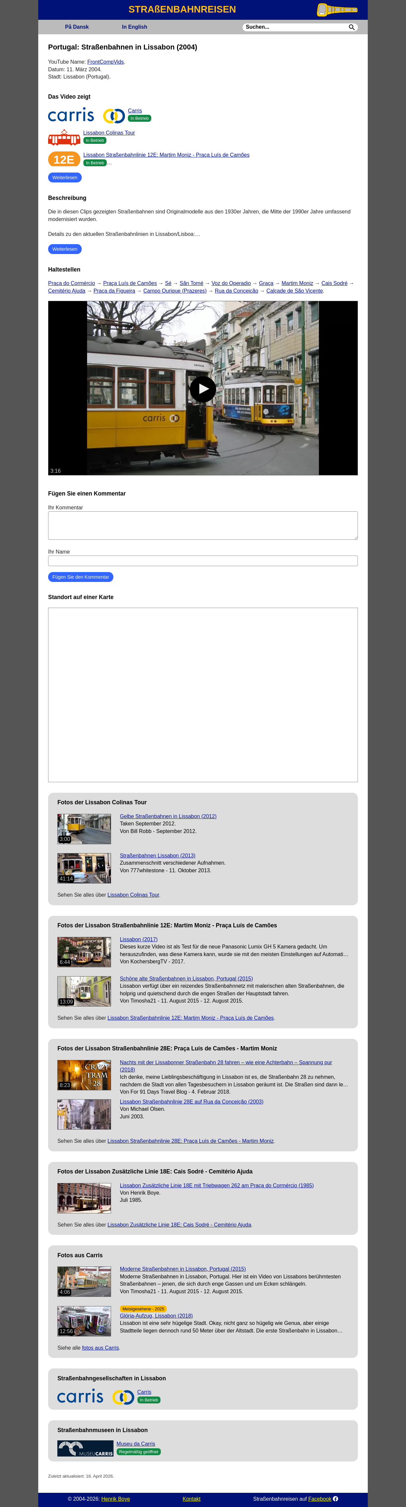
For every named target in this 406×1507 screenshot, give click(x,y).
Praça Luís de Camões (130, 283)
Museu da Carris (136, 1444)
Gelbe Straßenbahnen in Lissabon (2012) (168, 816)
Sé (168, 283)
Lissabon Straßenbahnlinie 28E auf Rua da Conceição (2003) (192, 1102)
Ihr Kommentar (203, 522)
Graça (266, 283)
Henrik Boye (115, 1499)
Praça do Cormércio (71, 283)
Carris (135, 110)
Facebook (319, 1499)
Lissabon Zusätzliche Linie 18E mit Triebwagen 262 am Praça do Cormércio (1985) (217, 1185)
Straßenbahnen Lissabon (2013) (158, 855)
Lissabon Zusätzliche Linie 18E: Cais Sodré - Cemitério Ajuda (179, 1225)
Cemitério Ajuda (66, 291)
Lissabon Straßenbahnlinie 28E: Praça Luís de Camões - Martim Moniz (190, 1141)
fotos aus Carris (100, 1348)
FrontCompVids (105, 62)
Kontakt (191, 1499)
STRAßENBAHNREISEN (182, 9)
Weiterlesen (64, 177)
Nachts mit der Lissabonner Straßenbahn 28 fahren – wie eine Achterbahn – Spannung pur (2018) (226, 1066)
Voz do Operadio (231, 283)
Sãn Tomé (191, 283)
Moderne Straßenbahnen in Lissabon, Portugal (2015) (183, 1269)
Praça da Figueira (114, 291)
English (134, 27)
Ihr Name (203, 557)
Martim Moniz (297, 283)
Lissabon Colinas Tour (109, 133)
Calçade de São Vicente (295, 291)
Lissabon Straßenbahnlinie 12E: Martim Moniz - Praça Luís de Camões (166, 155)
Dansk (77, 27)
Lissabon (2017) (139, 939)
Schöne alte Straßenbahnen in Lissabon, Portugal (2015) (186, 978)
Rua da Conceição (236, 291)
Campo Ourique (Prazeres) (175, 291)
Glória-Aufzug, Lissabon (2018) (156, 1316)
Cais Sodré (334, 283)
